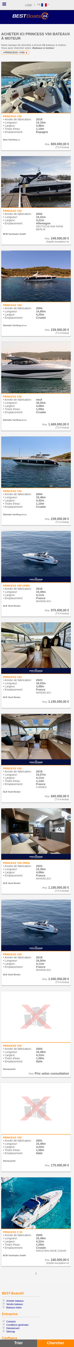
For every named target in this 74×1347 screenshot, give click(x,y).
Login (28, 4)
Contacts (11, 1321)
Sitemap (10, 1331)
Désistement (13, 1328)
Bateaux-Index (14, 1307)
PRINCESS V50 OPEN (16, 585)
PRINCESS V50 (12, 116)
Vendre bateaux (14, 1304)
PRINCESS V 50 (12, 1232)
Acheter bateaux (14, 1301)
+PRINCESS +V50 (16, 52)
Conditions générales (17, 1325)
